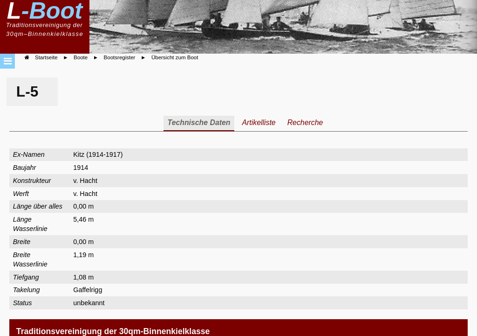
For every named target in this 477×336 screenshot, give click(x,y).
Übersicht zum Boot (174, 57)
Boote (81, 57)
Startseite (46, 57)
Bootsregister (120, 57)
